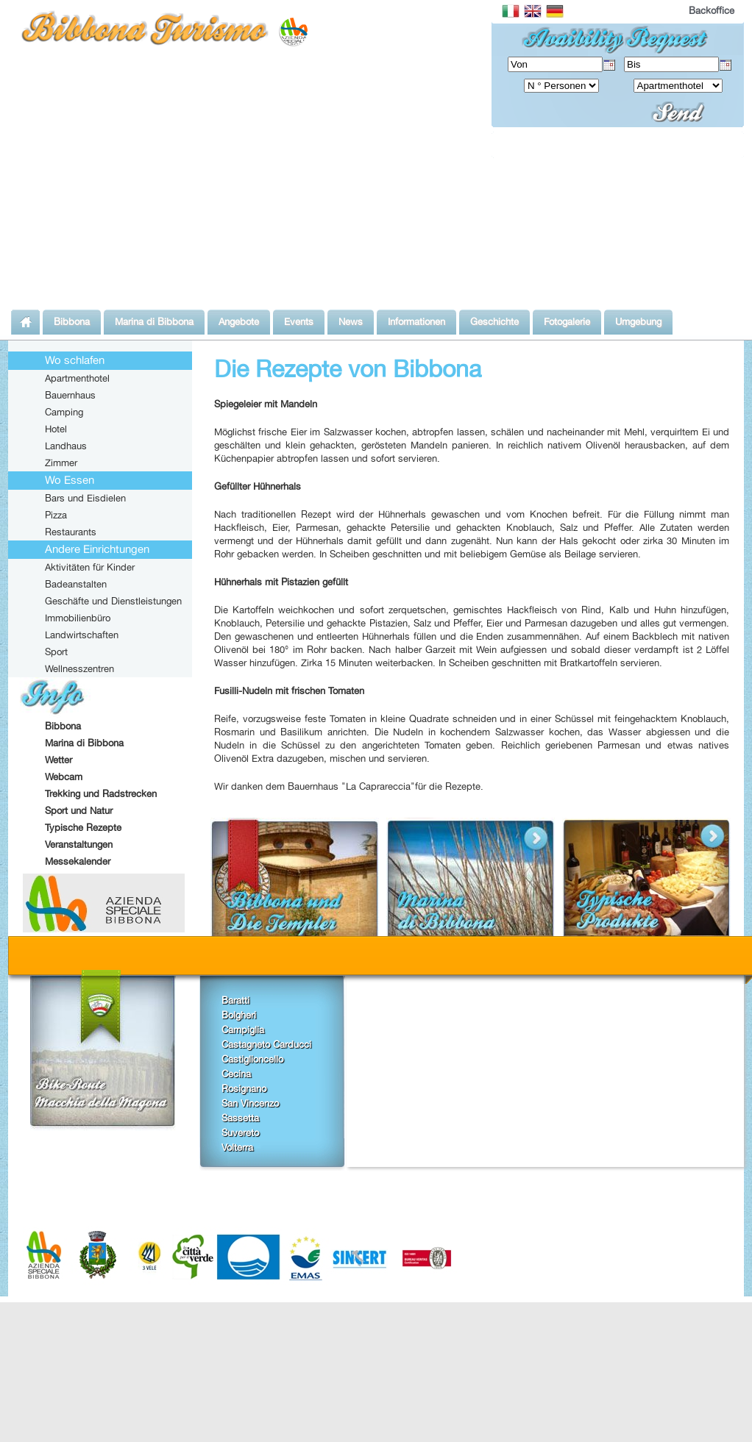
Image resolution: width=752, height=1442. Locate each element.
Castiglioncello (252, 1059)
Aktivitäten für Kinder (90, 567)
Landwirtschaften (81, 634)
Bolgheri (238, 1015)
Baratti (235, 1000)
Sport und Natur (79, 810)
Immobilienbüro (77, 618)
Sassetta (240, 1118)
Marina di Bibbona (84, 743)
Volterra (237, 1147)
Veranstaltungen (79, 844)
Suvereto (240, 1132)
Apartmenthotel (77, 378)
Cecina (236, 1073)
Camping (64, 412)
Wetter (58, 759)
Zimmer (61, 462)
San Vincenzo (250, 1103)
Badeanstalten (76, 584)
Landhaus (66, 445)
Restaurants (70, 532)
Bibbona (63, 726)
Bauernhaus (70, 395)
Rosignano (243, 1088)
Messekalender (77, 861)
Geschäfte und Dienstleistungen (113, 601)
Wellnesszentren (79, 668)
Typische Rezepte (83, 827)
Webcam (63, 776)
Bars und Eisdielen (85, 498)
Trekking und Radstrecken (101, 793)
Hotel (56, 429)
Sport (56, 651)
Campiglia (242, 1029)
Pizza (56, 515)
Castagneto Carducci (266, 1044)
